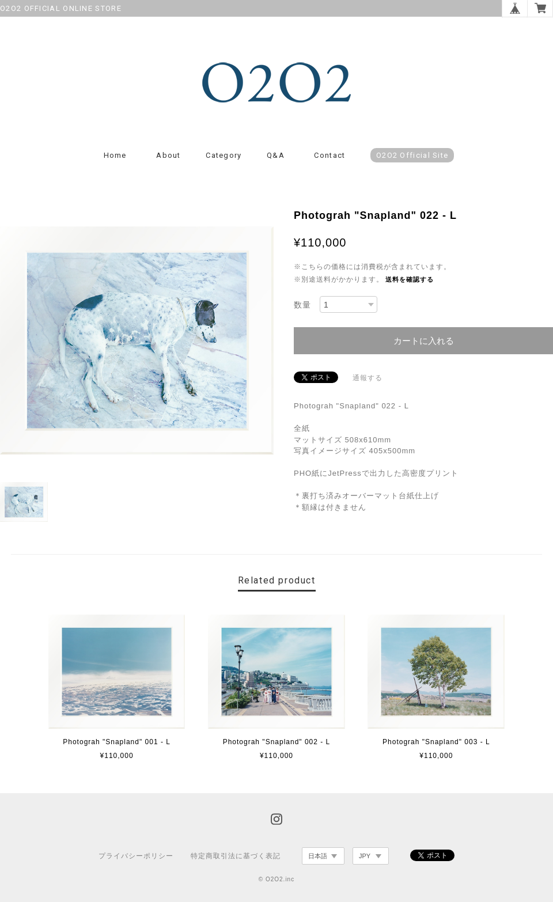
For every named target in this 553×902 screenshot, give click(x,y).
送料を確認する (409, 279)
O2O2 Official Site (412, 155)
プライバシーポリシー (136, 856)
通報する (367, 378)
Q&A (276, 155)
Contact (329, 155)
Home (115, 155)
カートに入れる (423, 341)
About (168, 155)
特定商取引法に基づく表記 (236, 856)
